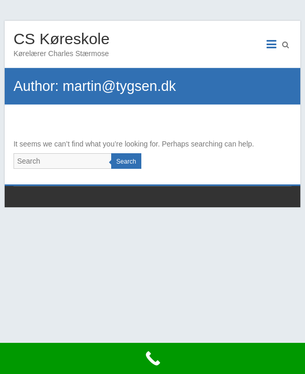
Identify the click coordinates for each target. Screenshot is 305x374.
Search (126, 161)
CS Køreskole (62, 38)
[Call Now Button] (152, 358)
